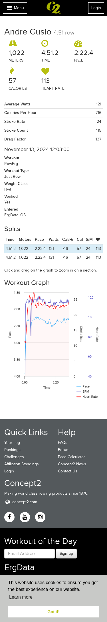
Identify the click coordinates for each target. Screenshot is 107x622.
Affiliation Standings (21, 464)
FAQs (62, 443)
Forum (63, 450)
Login (96, 8)
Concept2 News (72, 464)
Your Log (12, 443)
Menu (15, 9)
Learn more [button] (21, 597)
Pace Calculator (71, 457)
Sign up (66, 553)
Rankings (12, 450)
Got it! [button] (53, 611)
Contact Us (67, 471)
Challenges (14, 457)
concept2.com (20, 502)
